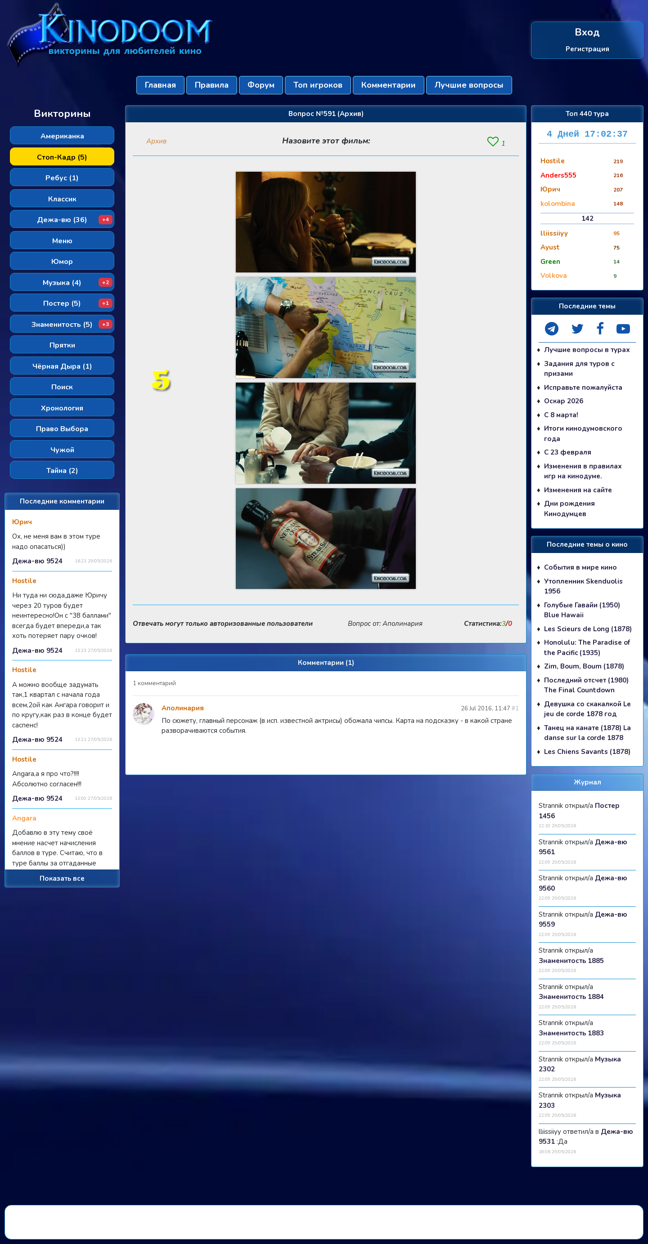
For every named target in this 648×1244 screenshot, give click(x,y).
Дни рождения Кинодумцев (569, 508)
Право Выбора (62, 429)
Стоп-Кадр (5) (62, 157)
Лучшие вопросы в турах (587, 349)
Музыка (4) (77, 283)
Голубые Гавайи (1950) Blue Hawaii (582, 610)
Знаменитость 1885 (571, 960)
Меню (62, 241)
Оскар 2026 (563, 401)
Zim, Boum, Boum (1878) (584, 666)
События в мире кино (580, 567)
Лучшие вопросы (469, 85)
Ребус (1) (62, 178)
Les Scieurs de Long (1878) (588, 628)
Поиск (62, 387)
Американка (62, 136)
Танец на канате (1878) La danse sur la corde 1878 (587, 733)
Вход (587, 32)
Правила (212, 85)
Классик (62, 199)
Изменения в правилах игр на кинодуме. (583, 471)
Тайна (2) (62, 471)
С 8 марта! (561, 414)
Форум (261, 85)
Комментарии (388, 85)
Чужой (62, 450)
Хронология (62, 408)
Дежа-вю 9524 (37, 561)
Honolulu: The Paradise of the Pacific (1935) (587, 647)
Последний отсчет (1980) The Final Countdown (586, 685)
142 (587, 218)
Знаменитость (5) (72, 325)
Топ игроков (317, 85)
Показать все (62, 878)
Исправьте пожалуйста (583, 387)
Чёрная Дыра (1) (62, 366)
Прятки (62, 345)
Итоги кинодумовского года (583, 433)
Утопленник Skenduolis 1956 (583, 586)
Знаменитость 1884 (571, 996)
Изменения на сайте (578, 490)
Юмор (62, 262)
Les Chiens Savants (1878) (587, 751)
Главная (160, 85)
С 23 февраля (567, 452)
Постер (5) (77, 303)
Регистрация (587, 49)
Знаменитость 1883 (571, 1033)
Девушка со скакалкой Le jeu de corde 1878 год (587, 709)
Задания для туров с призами (579, 369)
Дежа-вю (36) (74, 220)
